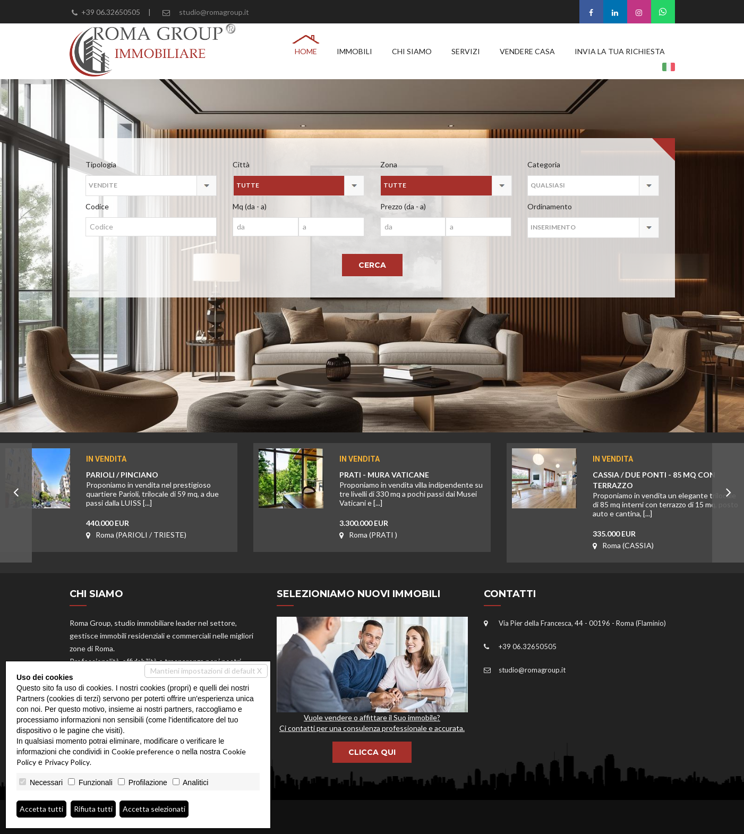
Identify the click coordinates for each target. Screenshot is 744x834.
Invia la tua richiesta (620, 51)
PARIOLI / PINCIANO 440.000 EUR (159, 485)
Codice (97, 206)
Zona (388, 164)
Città (241, 164)
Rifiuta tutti (93, 808)
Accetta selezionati (155, 808)
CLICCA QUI (372, 752)
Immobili (354, 51)
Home (306, 51)
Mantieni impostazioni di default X (206, 670)
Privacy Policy (67, 762)
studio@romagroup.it (214, 11)
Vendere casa (527, 51)
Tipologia (100, 164)
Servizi (465, 51)
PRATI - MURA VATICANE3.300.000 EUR (412, 485)
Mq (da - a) (250, 206)
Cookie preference (143, 751)
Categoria (543, 164)
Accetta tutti (42, 808)
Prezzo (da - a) (403, 206)
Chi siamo (412, 51)
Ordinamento (549, 206)
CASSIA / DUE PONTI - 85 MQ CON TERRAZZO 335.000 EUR (666, 485)
